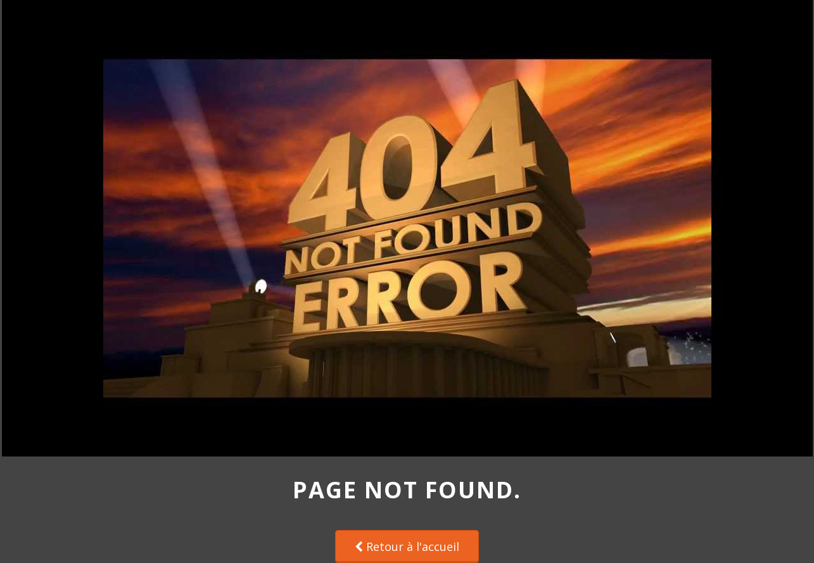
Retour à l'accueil (407, 546)
